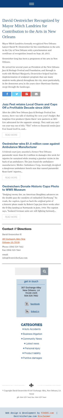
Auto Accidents (31, 329)
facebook (35, 304)
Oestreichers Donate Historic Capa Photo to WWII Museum (30, 188)
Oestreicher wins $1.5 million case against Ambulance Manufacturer (31, 145)
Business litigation (31, 334)
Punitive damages (31, 358)
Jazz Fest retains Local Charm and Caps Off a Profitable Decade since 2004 (29, 105)
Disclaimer (44, 416)
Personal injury (31, 348)
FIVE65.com (47, 413)
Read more (11, 135)
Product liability (31, 353)
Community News (31, 338)
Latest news (31, 343)
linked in (35, 311)
